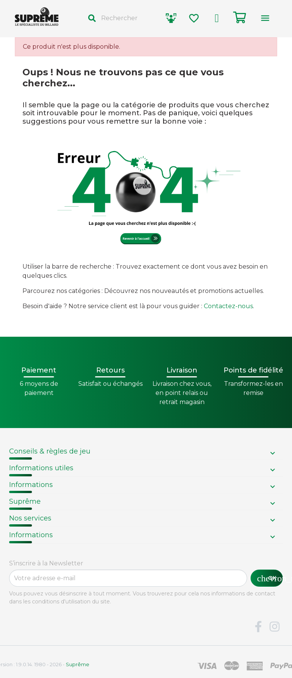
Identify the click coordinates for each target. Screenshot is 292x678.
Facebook (258, 627)
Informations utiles (41, 468)
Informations (31, 485)
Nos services (30, 518)
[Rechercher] (120, 18)
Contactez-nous (228, 306)
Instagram (274, 627)
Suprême (25, 501)
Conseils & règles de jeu (49, 451)
